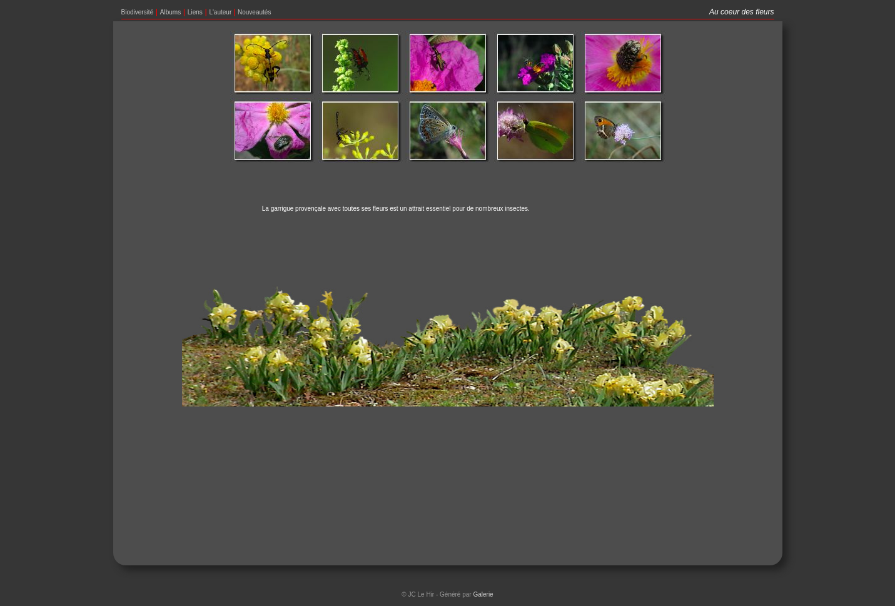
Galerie (483, 594)
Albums (170, 12)
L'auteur (221, 12)
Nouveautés (254, 12)
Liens (195, 12)
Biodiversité (137, 12)
